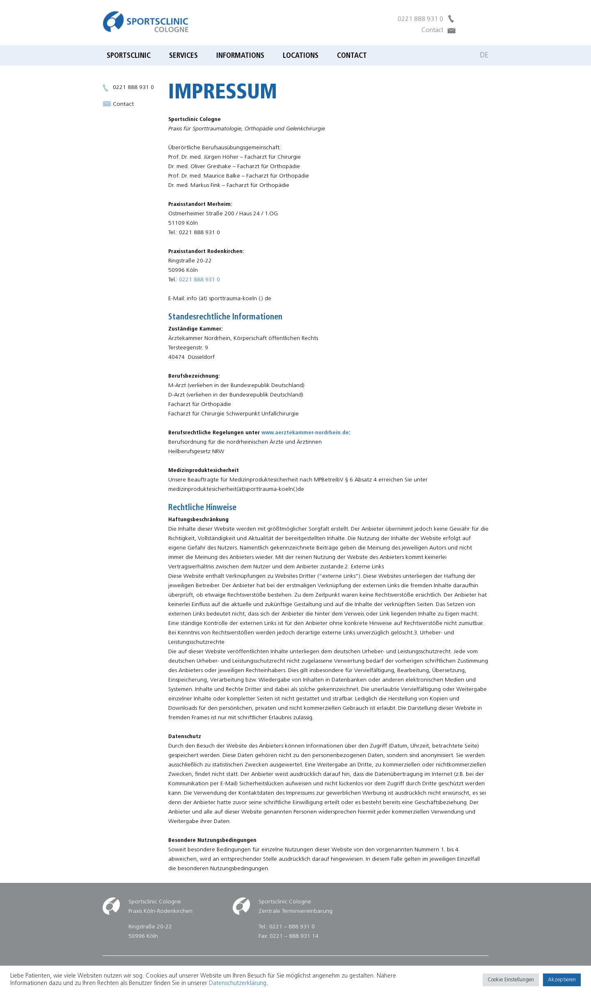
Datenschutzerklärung (237, 983)
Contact (432, 30)
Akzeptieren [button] (562, 980)
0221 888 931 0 (420, 19)
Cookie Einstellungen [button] (511, 980)
